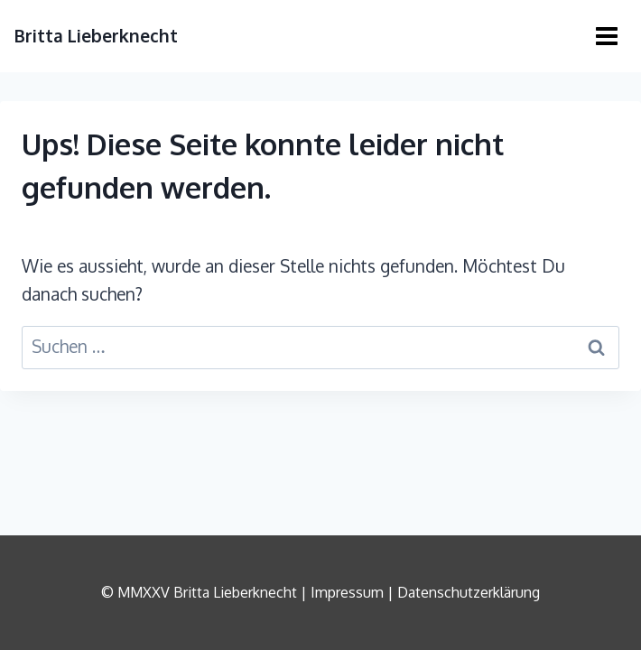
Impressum (347, 592)
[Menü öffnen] (606, 35)
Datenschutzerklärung (468, 592)
